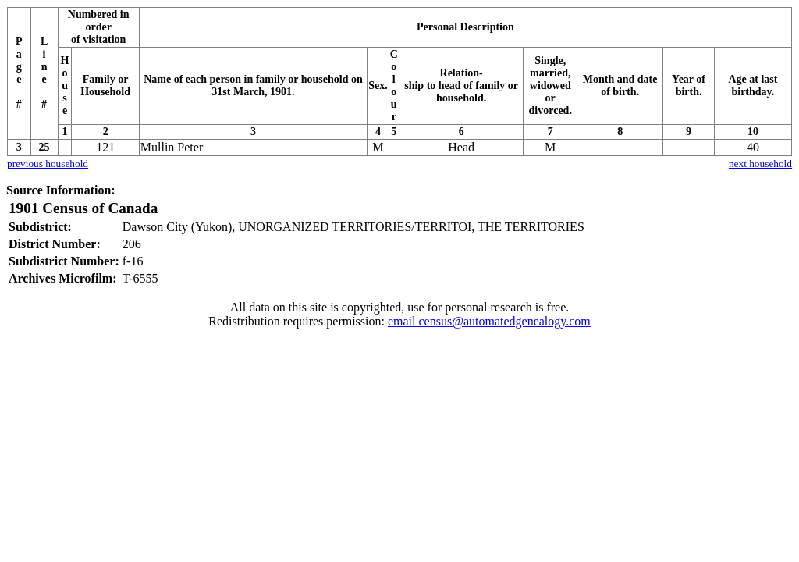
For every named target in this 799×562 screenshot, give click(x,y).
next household (760, 163)
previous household (47, 163)
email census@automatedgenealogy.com (489, 321)
